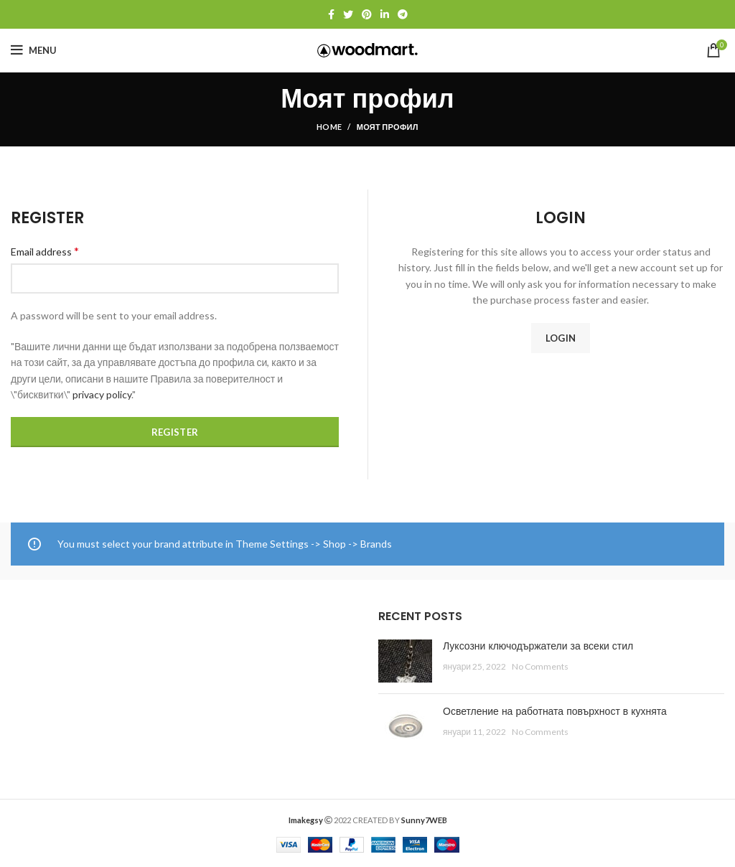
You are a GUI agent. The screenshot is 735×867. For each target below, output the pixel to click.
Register (174, 432)
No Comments (540, 666)
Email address (45, 251)
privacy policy (101, 394)
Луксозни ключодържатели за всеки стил (538, 646)
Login (561, 338)
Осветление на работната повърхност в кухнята (555, 711)
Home (329, 126)
